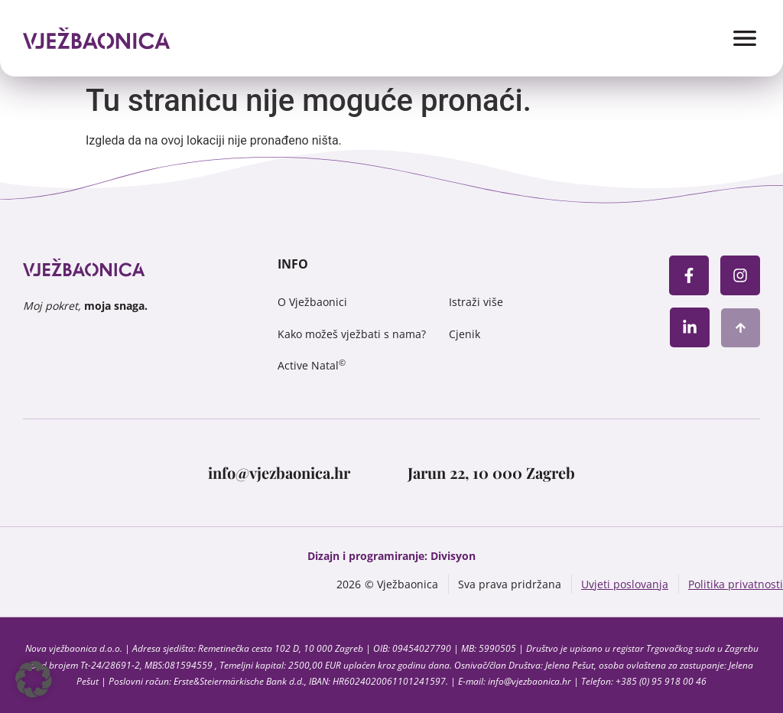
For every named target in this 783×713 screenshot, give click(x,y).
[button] (33, 679)
